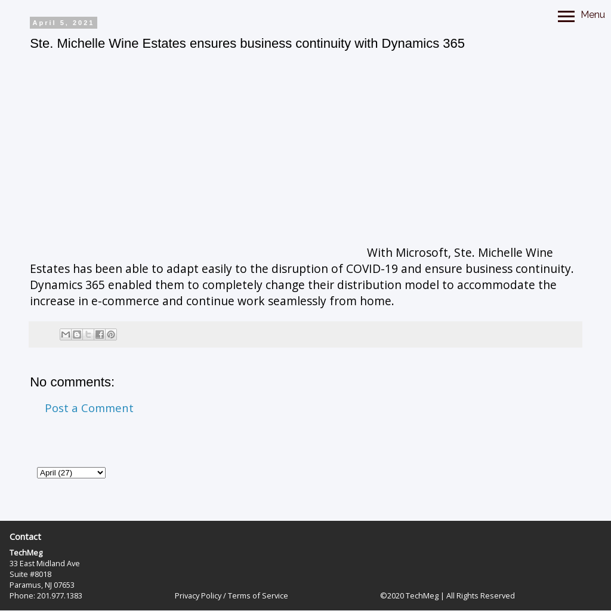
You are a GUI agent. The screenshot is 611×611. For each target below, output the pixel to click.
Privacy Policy (198, 595)
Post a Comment (89, 407)
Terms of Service (258, 595)
